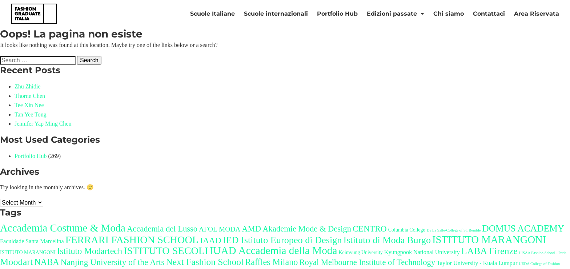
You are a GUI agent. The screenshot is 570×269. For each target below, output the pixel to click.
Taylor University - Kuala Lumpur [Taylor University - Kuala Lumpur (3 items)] (477, 263)
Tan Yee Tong (31, 114)
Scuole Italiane (212, 13)
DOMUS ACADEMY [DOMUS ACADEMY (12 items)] (523, 228)
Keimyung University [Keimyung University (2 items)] (360, 252)
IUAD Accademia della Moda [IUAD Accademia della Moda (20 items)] (273, 250)
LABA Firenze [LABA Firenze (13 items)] (489, 251)
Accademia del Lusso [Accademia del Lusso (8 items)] (162, 228)
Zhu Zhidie (28, 86)
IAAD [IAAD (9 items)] (210, 240)
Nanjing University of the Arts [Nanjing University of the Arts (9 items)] (113, 262)
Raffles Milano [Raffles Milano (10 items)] (271, 262)
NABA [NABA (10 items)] (46, 262)
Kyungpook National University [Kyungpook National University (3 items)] (422, 252)
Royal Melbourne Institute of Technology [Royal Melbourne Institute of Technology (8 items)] (367, 262)
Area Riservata (536, 13)
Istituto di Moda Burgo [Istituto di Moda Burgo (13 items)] (387, 240)
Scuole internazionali (276, 13)
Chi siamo (448, 13)
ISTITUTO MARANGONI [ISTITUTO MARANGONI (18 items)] (489, 239)
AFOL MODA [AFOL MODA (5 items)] (219, 229)
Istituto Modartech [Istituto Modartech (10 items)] (89, 251)
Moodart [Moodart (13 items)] (16, 262)
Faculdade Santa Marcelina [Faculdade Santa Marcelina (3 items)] (32, 241)
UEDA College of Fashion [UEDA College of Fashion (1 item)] (539, 264)
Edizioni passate (395, 13)
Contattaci (489, 13)
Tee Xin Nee (29, 105)
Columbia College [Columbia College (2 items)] (406, 230)
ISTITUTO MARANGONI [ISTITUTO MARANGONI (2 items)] (28, 252)
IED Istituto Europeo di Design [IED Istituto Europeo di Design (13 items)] (282, 240)
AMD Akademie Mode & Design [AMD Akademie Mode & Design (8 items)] (296, 228)
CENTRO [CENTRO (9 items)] (370, 228)
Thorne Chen (30, 96)
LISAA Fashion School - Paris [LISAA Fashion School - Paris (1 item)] (542, 253)
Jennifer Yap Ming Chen (43, 123)
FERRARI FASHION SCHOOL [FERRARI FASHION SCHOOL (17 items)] (131, 239)
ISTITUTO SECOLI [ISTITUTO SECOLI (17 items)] (166, 250)
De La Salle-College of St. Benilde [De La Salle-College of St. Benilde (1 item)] (454, 230)
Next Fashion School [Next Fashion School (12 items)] (205, 262)
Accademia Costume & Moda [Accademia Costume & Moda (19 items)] (62, 228)
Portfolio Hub (337, 13)
